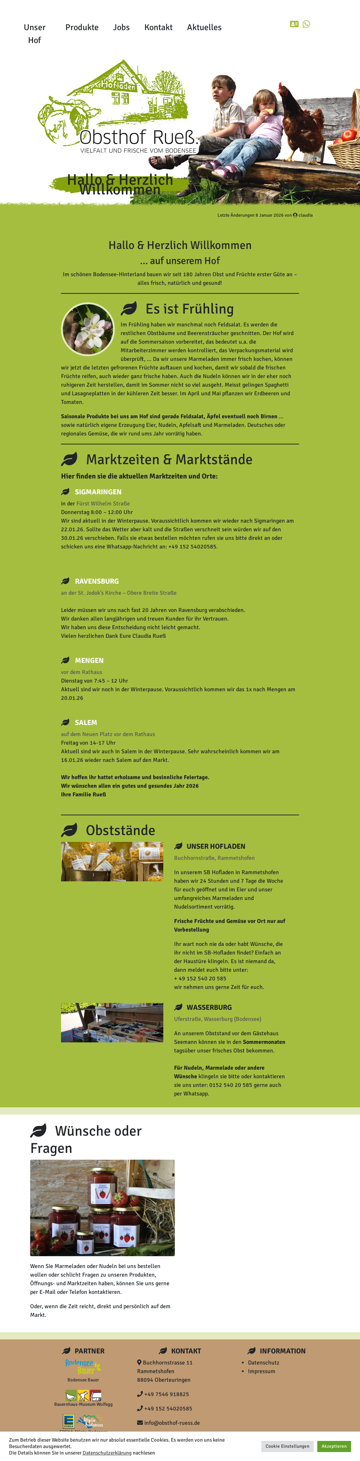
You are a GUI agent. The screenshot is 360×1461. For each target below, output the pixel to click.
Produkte (82, 27)
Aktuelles (204, 27)
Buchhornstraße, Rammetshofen (214, 858)
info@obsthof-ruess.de (168, 1423)
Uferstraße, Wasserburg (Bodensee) (217, 1019)
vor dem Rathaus (81, 672)
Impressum (261, 1371)
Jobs (121, 27)
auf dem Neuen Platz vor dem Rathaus (108, 734)
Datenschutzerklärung (107, 1453)
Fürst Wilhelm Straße (103, 503)
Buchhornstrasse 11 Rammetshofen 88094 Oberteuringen (165, 1371)
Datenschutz (263, 1362)
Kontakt (158, 27)
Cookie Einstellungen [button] (287, 1446)
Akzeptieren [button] (334, 1446)
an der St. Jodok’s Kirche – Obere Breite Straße (119, 593)
